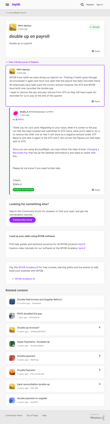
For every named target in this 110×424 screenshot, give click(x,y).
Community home (22, 219)
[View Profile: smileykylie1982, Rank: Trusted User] (12, 330)
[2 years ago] (22, 345)
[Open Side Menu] (7, 4)
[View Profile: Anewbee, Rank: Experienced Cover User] (12, 301)
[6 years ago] (22, 359)
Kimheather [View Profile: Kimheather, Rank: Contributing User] (34, 317)
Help (44, 415)
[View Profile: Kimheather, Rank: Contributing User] (12, 316)
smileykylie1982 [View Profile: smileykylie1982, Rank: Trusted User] (38, 331)
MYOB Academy (27, 267)
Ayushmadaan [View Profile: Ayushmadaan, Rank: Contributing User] (37, 345)
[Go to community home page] (16, 4)
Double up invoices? (28, 327)
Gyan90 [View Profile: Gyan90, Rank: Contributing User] (34, 402)
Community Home (14, 415)
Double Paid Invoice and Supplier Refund (39, 299)
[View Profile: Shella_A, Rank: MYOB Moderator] (15, 113)
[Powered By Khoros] (97, 417)
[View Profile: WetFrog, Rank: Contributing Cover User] (12, 358)
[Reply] (96, 51)
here (80, 244)
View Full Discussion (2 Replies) (22, 62)
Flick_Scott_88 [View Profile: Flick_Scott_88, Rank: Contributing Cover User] (37, 374)
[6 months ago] (23, 303)
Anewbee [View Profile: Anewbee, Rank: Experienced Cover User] (36, 303)
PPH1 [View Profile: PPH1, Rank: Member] (20, 25)
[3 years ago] (22, 331)
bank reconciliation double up (33, 384)
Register (90, 4)
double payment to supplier (32, 398)
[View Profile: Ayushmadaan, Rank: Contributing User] (12, 344)
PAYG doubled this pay (29, 313)
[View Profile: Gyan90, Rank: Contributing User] (12, 400)
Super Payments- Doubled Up (33, 341)
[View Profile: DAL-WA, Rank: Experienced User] (12, 386)
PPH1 (21, 119)
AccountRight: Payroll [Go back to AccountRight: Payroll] (16, 12)
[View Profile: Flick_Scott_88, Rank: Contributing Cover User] (12, 372)
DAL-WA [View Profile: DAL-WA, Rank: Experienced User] (34, 388)
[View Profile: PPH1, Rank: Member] (12, 27)
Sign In (100, 4)
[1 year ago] (22, 317)
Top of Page (32, 415)
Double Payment (26, 370)
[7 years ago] (22, 373)
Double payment (26, 356)
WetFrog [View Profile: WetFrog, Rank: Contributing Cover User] (34, 360)
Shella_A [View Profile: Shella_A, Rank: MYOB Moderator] (24, 112)
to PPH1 (49, 112)
